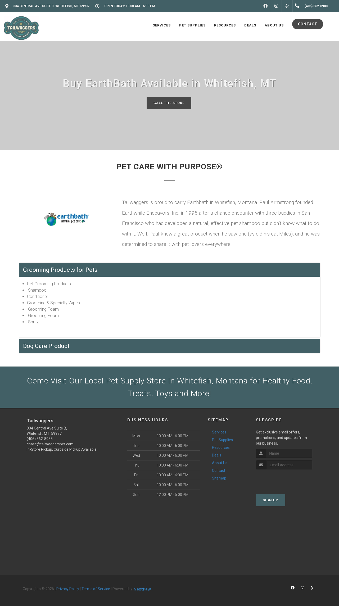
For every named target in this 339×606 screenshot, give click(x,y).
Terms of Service (96, 589)
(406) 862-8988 (40, 439)
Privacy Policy (67, 589)
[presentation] (284, 479)
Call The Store (168, 103)
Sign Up (270, 500)
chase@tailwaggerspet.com (50, 444)
